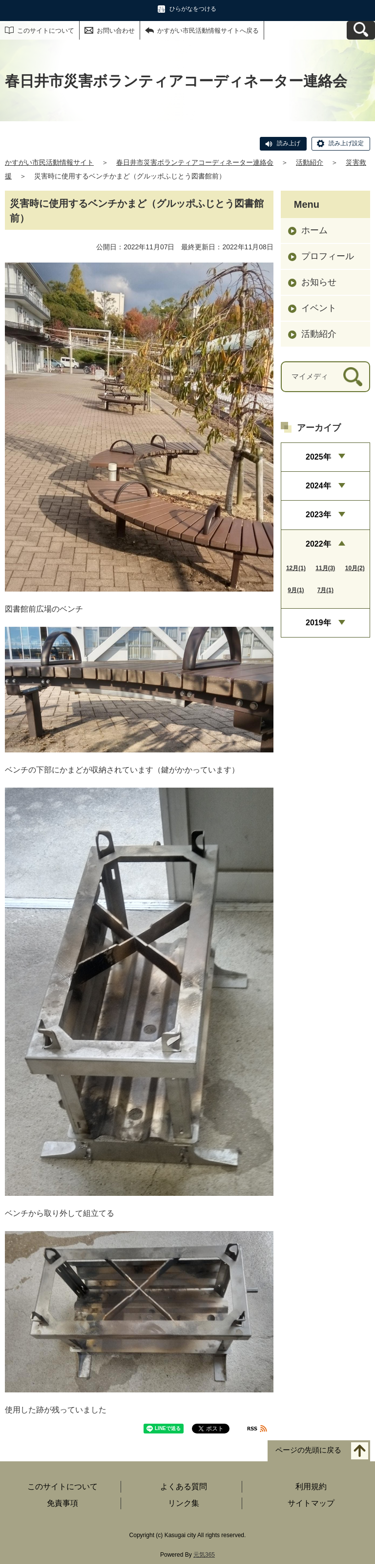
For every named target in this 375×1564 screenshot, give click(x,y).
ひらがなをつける (192, 8)
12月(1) (296, 568)
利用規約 (311, 1486)
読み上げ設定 (346, 143)
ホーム (314, 230)
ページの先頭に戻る (308, 1450)
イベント (318, 308)
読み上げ (288, 143)
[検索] (352, 376)
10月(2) (355, 568)
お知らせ (318, 282)
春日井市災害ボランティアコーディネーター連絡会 (194, 162)
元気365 (204, 1554)
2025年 (318, 457)
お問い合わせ (116, 30)
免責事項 (62, 1503)
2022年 (318, 544)
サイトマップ (311, 1503)
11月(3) (325, 568)
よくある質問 (183, 1486)
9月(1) (296, 590)
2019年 (318, 622)
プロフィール (327, 256)
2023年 (318, 514)
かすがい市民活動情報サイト (49, 162)
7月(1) (325, 590)
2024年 (318, 486)
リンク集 (183, 1503)
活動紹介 (309, 162)
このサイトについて (45, 30)
